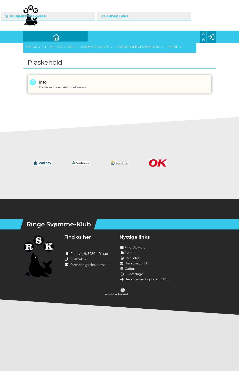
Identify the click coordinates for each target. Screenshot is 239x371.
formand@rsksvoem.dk (89, 265)
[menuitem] (29, 37)
